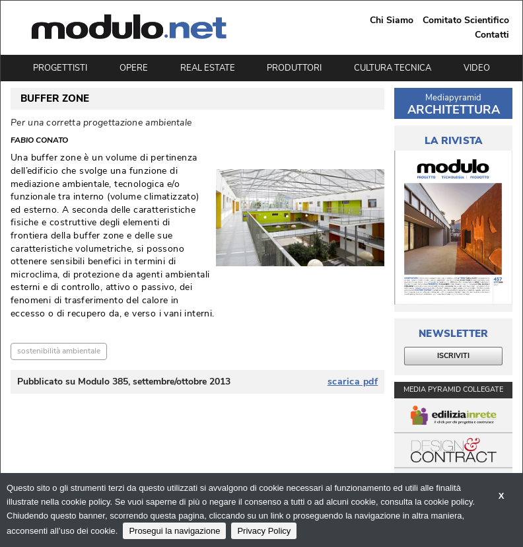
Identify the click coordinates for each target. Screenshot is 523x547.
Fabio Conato (39, 140)
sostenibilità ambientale (58, 351)
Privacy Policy (264, 531)
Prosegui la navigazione (174, 531)
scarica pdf (353, 382)
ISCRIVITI (453, 356)
